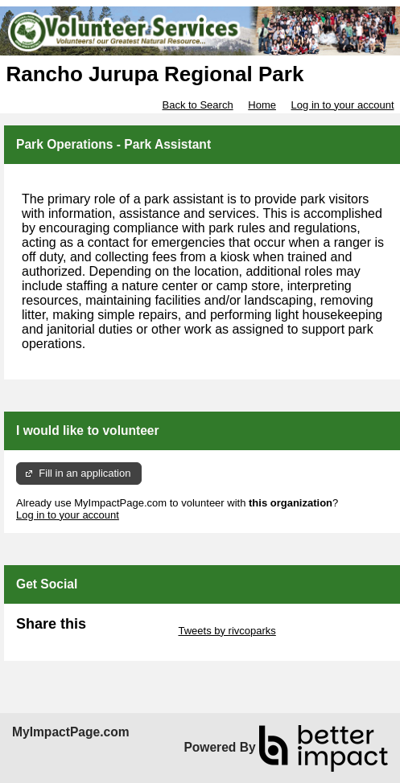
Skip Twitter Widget (130, 631)
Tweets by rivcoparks (226, 631)
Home (262, 105)
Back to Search (197, 105)
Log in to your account (342, 105)
